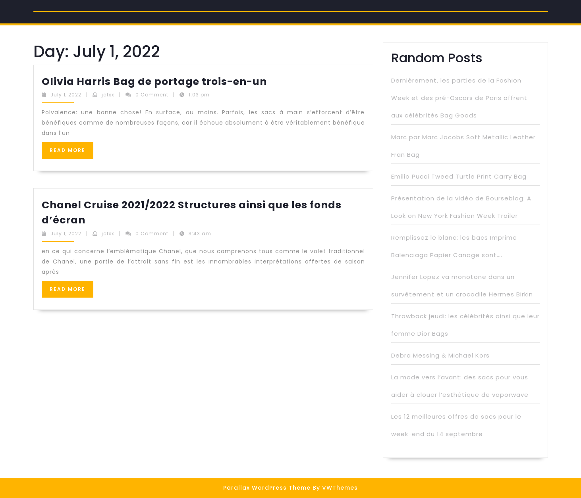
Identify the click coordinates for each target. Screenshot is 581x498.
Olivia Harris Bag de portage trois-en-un (154, 81)
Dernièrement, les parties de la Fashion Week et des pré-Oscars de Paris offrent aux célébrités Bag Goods (459, 97)
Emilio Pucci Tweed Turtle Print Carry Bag (459, 176)
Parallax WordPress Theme (267, 488)
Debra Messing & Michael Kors (440, 355)
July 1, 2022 (65, 94)
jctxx (108, 94)
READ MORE (71, 152)
